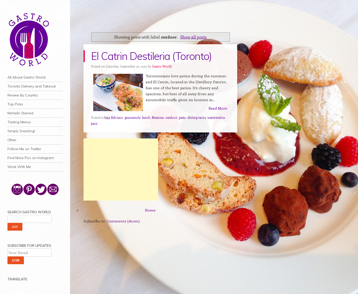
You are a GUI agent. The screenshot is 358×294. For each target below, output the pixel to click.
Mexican (158, 117)
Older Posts (226, 210)
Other (11, 140)
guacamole (132, 117)
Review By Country (22, 95)
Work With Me (19, 167)
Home (150, 210)
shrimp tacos (196, 117)
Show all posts (193, 37)
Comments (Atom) (123, 220)
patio (182, 117)
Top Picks (15, 104)
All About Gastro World (26, 77)
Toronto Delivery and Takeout (31, 86)
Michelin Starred (20, 113)
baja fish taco (113, 117)
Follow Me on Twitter (24, 149)
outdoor (171, 117)
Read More (218, 108)
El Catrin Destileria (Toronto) (151, 56)
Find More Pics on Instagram (30, 158)
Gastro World (162, 66)
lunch (146, 117)
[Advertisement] (121, 169)
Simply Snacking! (21, 131)
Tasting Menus (19, 122)
